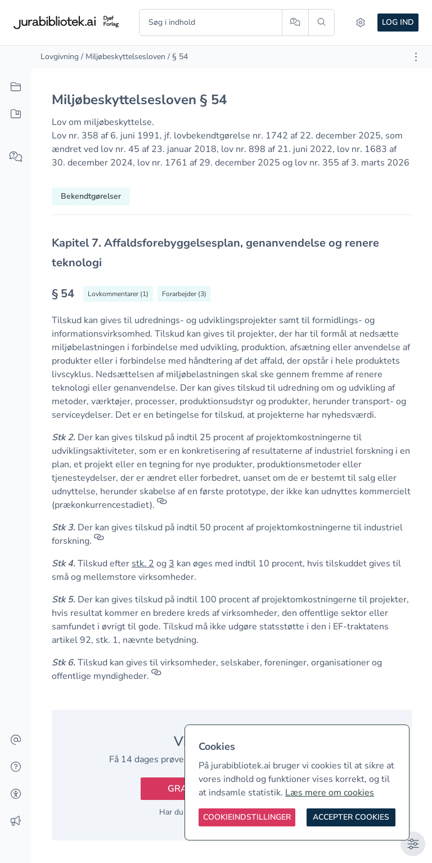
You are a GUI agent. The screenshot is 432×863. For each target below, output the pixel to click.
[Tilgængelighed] (15, 794)
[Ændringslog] (15, 821)
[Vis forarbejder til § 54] (184, 294)
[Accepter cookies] (351, 817)
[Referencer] (162, 505)
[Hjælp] (15, 767)
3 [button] (171, 563)
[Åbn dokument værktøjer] (416, 57)
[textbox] (232, 252)
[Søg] (321, 22)
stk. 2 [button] (143, 563)
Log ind (398, 22)
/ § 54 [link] (178, 56)
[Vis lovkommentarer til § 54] (118, 294)
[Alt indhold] (15, 87)
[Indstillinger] (360, 23)
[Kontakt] (15, 740)
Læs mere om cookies (329, 792)
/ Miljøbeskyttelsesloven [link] (123, 56)
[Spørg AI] (295, 22)
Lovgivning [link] (59, 56)
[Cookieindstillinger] (247, 817)
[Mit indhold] (15, 114)
